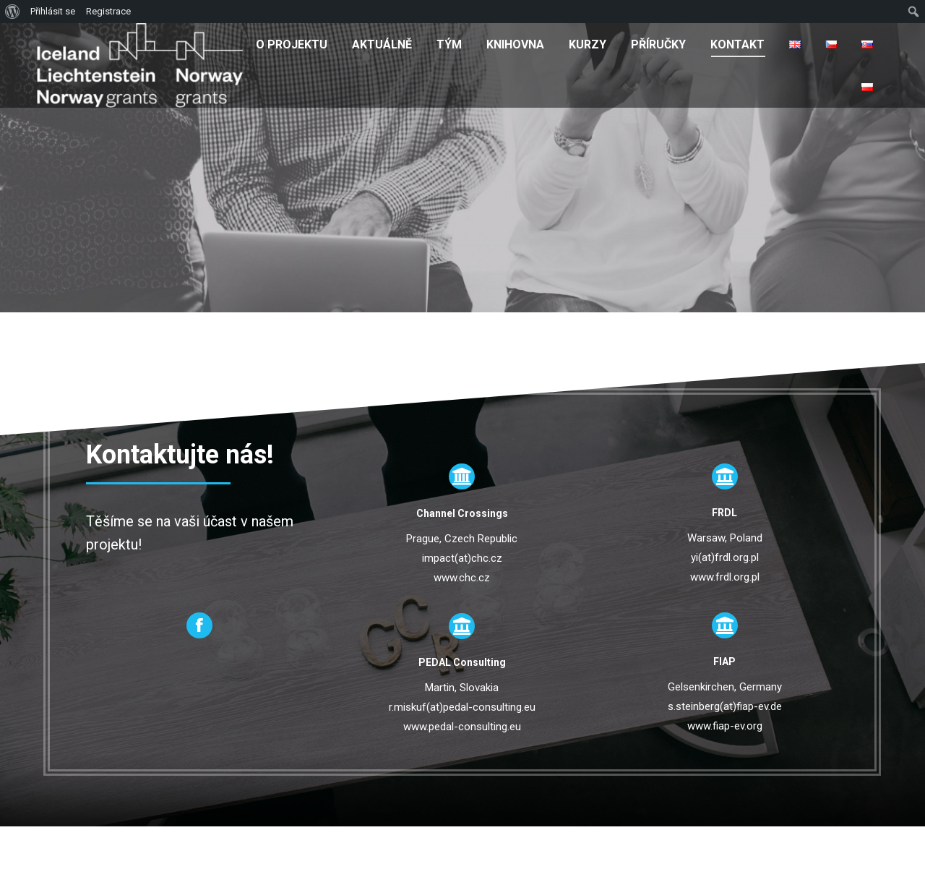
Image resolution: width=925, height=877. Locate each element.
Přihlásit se (52, 11)
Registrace (108, 11)
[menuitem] (291, 44)
